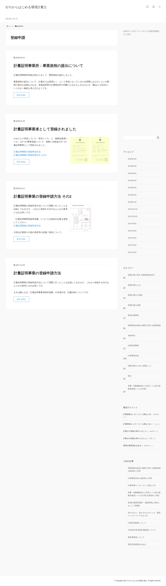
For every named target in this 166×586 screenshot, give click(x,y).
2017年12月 (133, 209)
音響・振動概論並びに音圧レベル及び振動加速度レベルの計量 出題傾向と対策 (144, 493)
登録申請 (131, 335)
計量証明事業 (133, 345)
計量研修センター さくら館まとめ (137, 414)
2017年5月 (132, 238)
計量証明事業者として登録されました (45, 129)
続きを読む (21, 95)
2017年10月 (133, 216)
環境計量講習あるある (132, 445)
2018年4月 (132, 180)
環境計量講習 (133, 315)
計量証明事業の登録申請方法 (27, 152)
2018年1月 (132, 202)
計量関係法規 (133, 356)
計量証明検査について (137, 523)
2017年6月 (132, 231)
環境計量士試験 (134, 305)
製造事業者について (136, 537)
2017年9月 (132, 223)
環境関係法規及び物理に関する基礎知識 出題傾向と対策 (144, 469)
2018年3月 (132, 188)
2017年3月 (132, 252)
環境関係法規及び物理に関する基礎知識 (144, 325)
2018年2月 (132, 195)
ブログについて (11, 19)
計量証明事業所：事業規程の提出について (48, 66)
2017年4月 (132, 245)
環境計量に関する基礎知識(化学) (141, 275)
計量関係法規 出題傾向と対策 (140, 478)
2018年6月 (132, 173)
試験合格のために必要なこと (139, 366)
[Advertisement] (142, 85)
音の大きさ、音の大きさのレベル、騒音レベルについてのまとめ (144, 514)
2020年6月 (132, 159)
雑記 (130, 376)
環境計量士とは (134, 285)
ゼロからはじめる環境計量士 (26, 7)
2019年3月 (132, 166)
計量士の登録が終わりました (135, 431)
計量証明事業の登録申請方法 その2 (30, 155)
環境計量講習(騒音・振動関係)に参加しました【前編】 (144, 504)
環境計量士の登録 (135, 295)
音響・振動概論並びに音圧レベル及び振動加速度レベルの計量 (144, 387)
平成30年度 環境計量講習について (142, 530)
